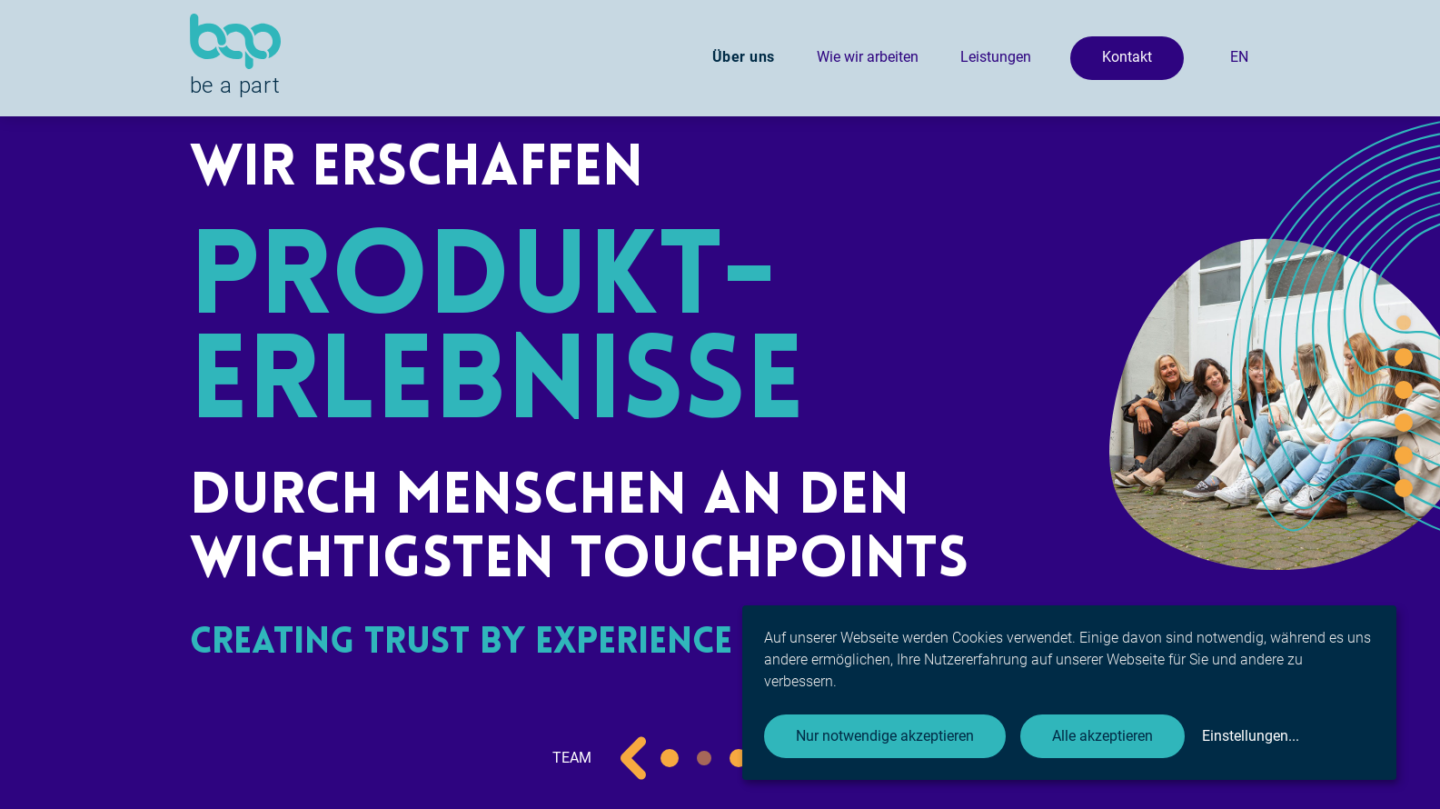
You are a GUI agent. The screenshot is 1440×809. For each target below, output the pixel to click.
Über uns (743, 56)
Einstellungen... (1250, 735)
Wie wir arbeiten (868, 56)
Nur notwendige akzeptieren (885, 735)
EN (1239, 56)
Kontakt (1127, 56)
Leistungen (995, 56)
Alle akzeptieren (1102, 735)
